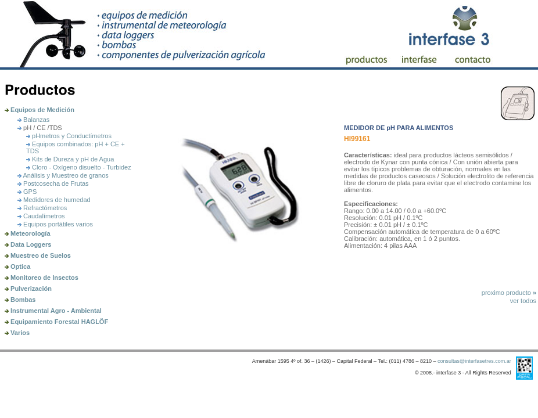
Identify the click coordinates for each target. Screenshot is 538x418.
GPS (27, 191)
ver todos (523, 300)
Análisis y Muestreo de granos (63, 175)
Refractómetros (42, 207)
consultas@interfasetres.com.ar (474, 361)
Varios (17, 332)
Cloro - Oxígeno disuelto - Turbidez (78, 167)
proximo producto (509, 292)
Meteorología (28, 233)
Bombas (20, 299)
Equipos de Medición (39, 109)
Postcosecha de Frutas (53, 183)
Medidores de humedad (54, 199)
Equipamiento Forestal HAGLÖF (56, 321)
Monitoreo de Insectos (41, 277)
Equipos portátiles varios (55, 224)
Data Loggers (28, 244)
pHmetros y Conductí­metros (69, 135)
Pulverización (28, 288)
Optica (17, 266)
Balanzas (33, 119)
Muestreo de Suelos (38, 255)
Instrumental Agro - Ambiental (53, 310)
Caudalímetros (41, 215)
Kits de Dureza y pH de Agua (70, 159)
